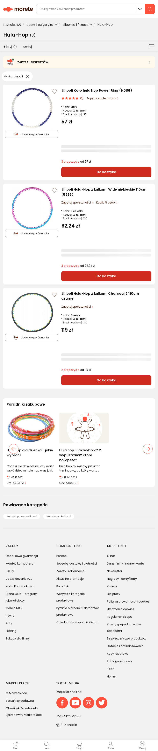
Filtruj (10, 47)
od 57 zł (76, 162)
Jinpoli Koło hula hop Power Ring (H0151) (96, 90)
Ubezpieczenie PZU (19, 579)
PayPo (10, 616)
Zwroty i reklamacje (70, 571)
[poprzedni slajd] (14, 449)
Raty (9, 623)
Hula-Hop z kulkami (58, 516)
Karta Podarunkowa (20, 586)
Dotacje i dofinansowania (125, 646)
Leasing (11, 631)
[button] (142, 745)
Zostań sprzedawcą (20, 701)
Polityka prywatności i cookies (128, 601)
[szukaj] (150, 9)
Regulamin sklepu (119, 617)
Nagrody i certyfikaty (122, 579)
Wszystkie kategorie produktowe (70, 597)
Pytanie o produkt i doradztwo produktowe (77, 611)
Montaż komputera (19, 563)
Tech (110, 669)
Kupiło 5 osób (106, 203)
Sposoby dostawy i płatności (76, 563)
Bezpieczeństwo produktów (126, 638)
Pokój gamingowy (119, 661)
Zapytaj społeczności (102, 98)
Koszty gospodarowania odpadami (124, 627)
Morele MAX (14, 608)
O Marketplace (16, 693)
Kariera (112, 586)
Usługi (10, 571)
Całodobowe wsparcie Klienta (77, 622)
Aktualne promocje (70, 579)
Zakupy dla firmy (18, 638)
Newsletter (114, 571)
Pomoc (61, 556)
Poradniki (62, 586)
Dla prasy (113, 594)
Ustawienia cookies (120, 609)
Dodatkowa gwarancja (22, 556)
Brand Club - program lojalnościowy (21, 597)
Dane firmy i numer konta (125, 563)
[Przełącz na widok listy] (151, 46)
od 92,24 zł (78, 266)
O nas (111, 556)
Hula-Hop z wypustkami (22, 516)
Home (111, 676)
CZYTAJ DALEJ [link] (15, 483)
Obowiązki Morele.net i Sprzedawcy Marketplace (24, 711)
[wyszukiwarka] (95, 9)
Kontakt (71, 724)
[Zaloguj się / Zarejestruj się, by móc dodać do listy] (54, 91)
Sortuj (27, 47)
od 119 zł (76, 370)
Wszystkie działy (140, 9)
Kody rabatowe (118, 654)
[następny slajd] (148, 449)
